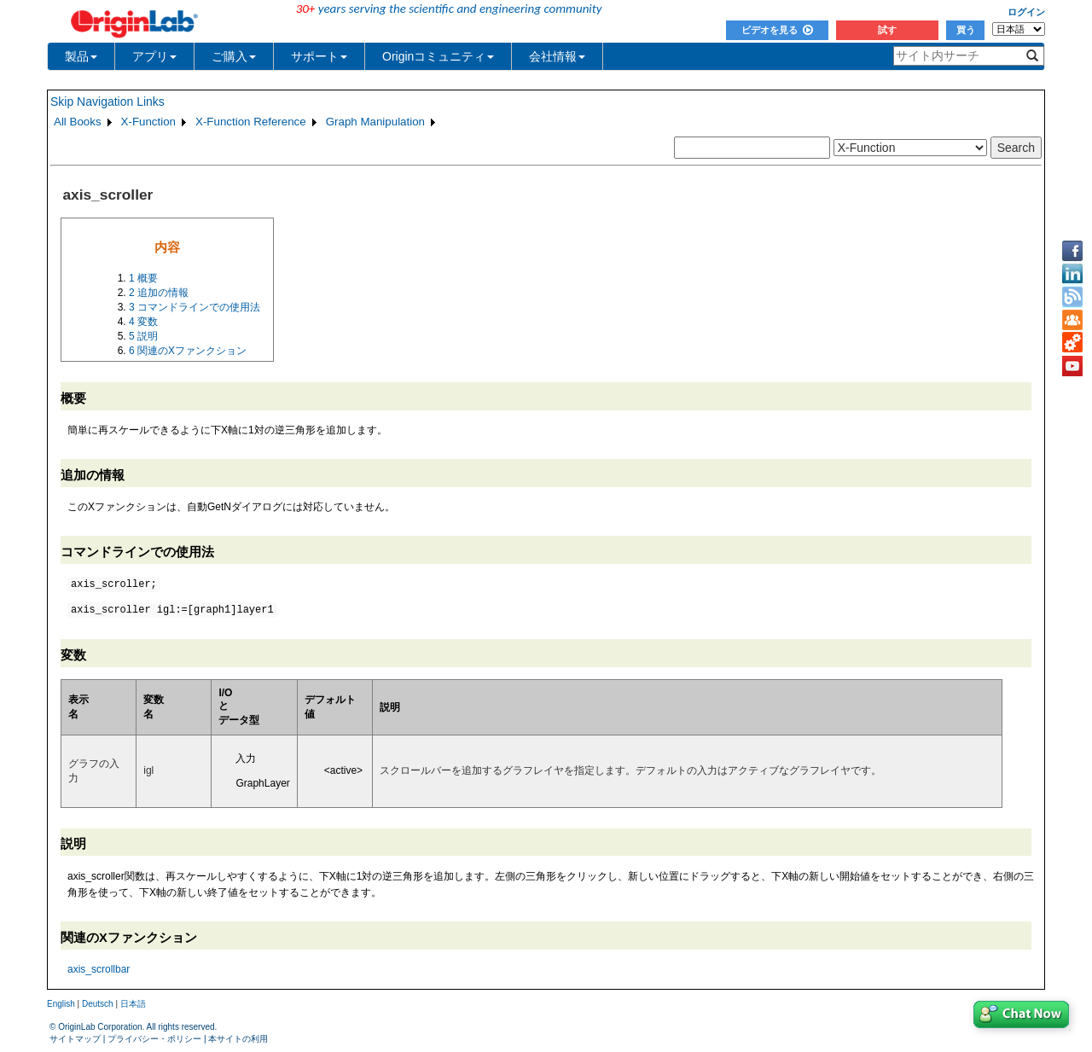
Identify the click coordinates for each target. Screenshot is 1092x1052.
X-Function (148, 121)
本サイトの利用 (238, 1038)
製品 (81, 56)
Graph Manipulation (375, 121)
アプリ (154, 56)
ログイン (1026, 12)
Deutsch (97, 1003)
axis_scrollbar (98, 969)
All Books (78, 121)
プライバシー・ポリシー (154, 1038)
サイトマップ (75, 1038)
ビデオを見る (777, 30)
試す (887, 30)
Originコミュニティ (438, 56)
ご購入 (234, 56)
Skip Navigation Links (107, 101)
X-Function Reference (250, 121)
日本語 (133, 1003)
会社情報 (557, 56)
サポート (319, 56)
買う (965, 30)
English (61, 1003)
